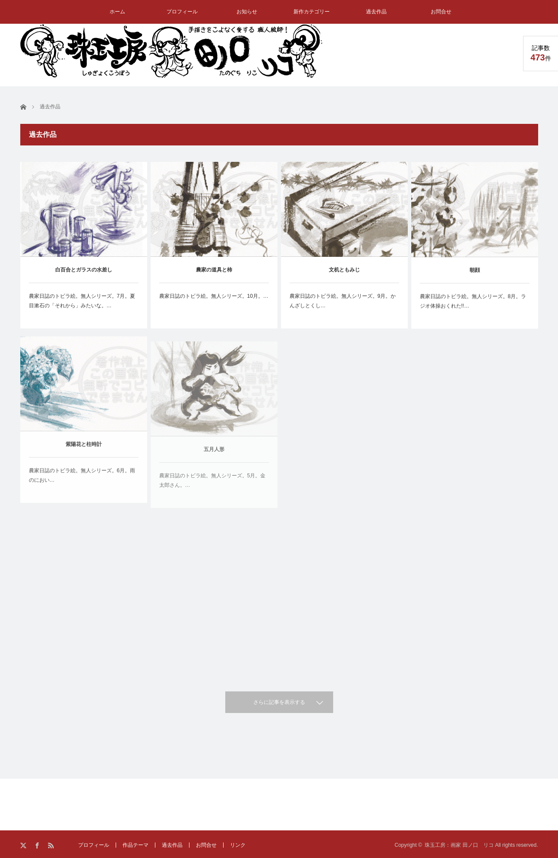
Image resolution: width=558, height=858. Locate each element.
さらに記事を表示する (279, 702)
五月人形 (214, 460)
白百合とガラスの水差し (83, 270)
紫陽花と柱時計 (84, 450)
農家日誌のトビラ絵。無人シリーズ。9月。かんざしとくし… (343, 301)
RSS (51, 845)
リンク (238, 845)
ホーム (117, 12)
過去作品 (376, 12)
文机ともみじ (344, 270)
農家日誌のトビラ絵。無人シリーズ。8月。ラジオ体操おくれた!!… (473, 303)
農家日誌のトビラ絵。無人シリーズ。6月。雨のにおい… (82, 481)
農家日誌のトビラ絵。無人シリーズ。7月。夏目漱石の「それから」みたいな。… (82, 301)
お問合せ (441, 12)
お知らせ (246, 12)
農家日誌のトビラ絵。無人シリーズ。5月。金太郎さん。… (212, 491)
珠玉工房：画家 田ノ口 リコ (459, 845)
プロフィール (182, 12)
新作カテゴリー (311, 12)
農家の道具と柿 (214, 270)
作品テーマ (135, 845)
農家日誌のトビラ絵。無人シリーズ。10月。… (213, 296)
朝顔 (475, 272)
